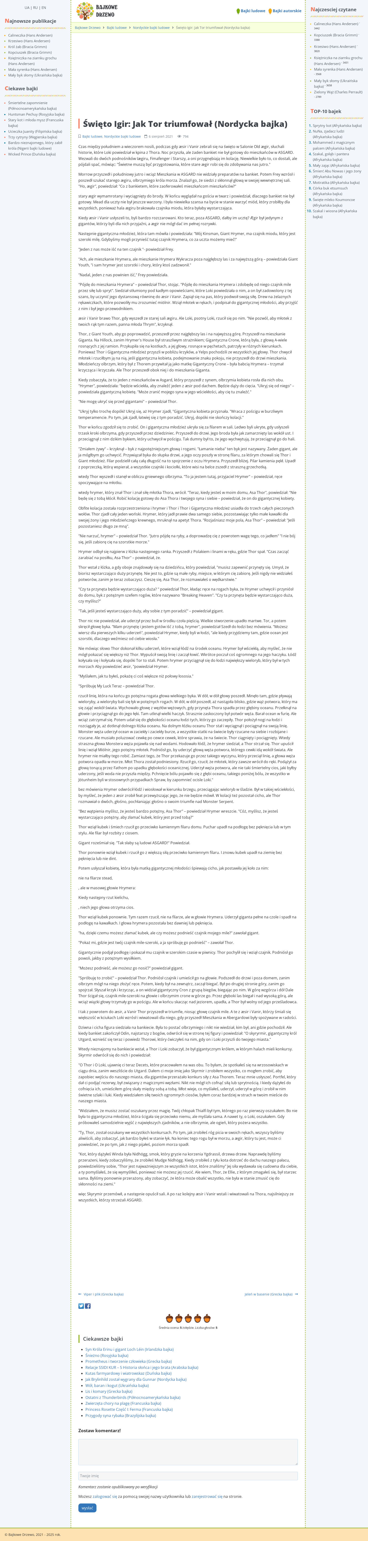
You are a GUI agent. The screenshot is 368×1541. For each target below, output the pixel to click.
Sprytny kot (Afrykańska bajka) (337, 125)
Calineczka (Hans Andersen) (30, 35)
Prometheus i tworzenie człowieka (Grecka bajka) (128, 1361)
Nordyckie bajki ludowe (151, 27)
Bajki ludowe (251, 10)
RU (35, 7)
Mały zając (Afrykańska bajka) (336, 165)
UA (27, 7)
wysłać (87, 1508)
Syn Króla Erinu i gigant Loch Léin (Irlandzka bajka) (129, 1349)
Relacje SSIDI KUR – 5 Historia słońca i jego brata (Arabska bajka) (141, 1367)
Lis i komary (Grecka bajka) (108, 1391)
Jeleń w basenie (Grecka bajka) (271, 1294)
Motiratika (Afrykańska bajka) (336, 182)
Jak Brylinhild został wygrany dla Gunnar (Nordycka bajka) (136, 1379)
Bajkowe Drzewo (87, 27)
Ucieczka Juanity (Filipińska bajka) (35, 131)
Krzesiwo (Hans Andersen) (29, 40)
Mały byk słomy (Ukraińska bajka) (35, 75)
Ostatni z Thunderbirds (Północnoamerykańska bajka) (132, 1397)
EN (44, 7)
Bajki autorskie (284, 10)
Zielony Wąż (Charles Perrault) (338, 92)
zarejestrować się (207, 1496)
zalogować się (105, 1496)
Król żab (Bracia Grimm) (27, 46)
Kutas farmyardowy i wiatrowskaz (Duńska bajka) (128, 1373)
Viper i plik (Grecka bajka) (100, 1294)
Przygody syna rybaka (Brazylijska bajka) (120, 1415)
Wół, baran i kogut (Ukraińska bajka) (117, 1385)
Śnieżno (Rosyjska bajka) (106, 1355)
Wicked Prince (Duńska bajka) (32, 154)
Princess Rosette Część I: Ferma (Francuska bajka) (129, 1409)
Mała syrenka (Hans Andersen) (32, 69)
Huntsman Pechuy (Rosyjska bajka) (36, 114)
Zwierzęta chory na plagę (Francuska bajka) (123, 1403)
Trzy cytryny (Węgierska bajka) (32, 137)
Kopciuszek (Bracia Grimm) (30, 52)
